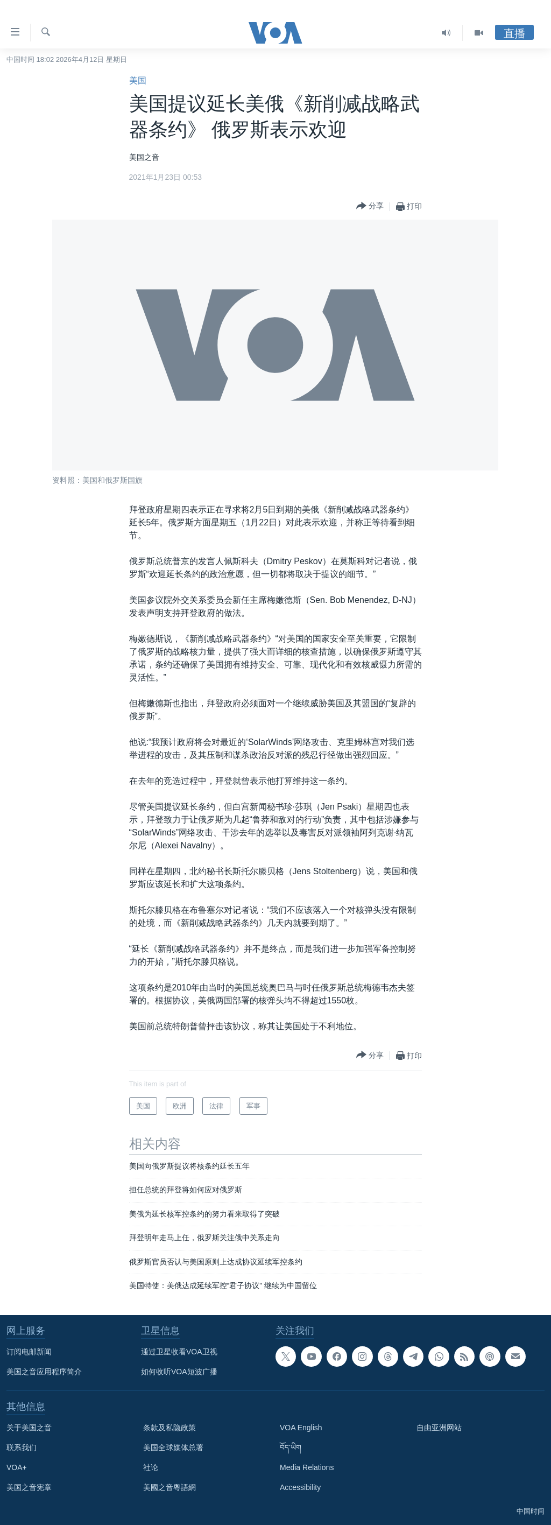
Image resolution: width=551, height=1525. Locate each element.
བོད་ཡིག (290, 1447)
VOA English (301, 1427)
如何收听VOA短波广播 (179, 1371)
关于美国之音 (29, 1427)
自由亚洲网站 (439, 1427)
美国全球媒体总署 (173, 1447)
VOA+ (16, 1467)
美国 (137, 80)
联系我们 (21, 1447)
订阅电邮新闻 (29, 1351)
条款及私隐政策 (169, 1427)
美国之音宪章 (29, 1487)
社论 (150, 1467)
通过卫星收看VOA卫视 (179, 1351)
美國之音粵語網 (169, 1487)
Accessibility (300, 1487)
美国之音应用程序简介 (44, 1371)
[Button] (370, 206)
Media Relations (307, 1467)
